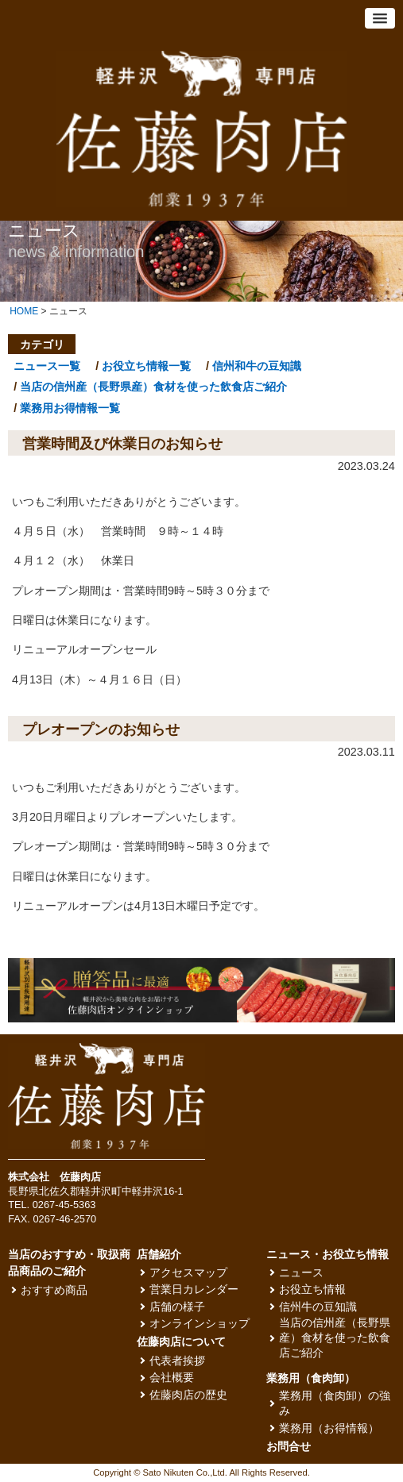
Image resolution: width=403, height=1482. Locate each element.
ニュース (301, 1273)
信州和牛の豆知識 (256, 366)
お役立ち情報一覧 (146, 366)
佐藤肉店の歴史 (188, 1395)
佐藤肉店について (181, 1342)
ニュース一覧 (47, 366)
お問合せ (288, 1447)
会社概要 (171, 1378)
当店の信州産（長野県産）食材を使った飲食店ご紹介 (153, 386)
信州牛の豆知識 (318, 1307)
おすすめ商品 (54, 1290)
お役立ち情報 (312, 1289)
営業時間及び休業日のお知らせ (122, 444)
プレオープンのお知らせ (101, 729)
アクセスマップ (188, 1273)
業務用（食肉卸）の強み (334, 1403)
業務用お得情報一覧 (70, 408)
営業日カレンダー (193, 1289)
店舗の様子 (177, 1307)
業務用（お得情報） (329, 1428)
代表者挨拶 (177, 1361)
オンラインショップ (199, 1324)
